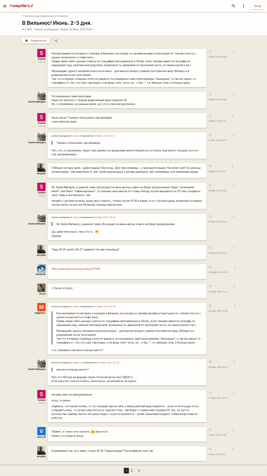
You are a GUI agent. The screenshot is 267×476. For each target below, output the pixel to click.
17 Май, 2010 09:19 (217, 140)
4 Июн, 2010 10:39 (217, 435)
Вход (257, 5)
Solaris (42, 59)
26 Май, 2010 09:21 (217, 367)
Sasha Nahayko (37, 101)
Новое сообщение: (46, 29)
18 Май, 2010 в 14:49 (105, 217)
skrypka (41, 173)
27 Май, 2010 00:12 (217, 398)
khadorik (41, 274)
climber (64, 29)
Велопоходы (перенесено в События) (45, 16)
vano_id (41, 436)
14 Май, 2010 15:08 (217, 57)
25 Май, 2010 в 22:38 (108, 362)
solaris (76, 136)
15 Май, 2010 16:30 (217, 99)
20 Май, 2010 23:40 (218, 272)
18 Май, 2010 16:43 (217, 253)
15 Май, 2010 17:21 (217, 121)
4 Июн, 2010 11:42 (217, 454)
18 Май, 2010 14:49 (217, 191)
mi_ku (42, 293)
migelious (40, 312)
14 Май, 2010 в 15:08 (105, 306)
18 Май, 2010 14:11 (217, 171)
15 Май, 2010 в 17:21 (105, 136)
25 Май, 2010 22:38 (218, 311)
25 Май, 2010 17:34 (217, 292)
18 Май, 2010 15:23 (217, 222)
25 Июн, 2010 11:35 (82, 29)
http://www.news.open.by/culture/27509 (76, 268)
